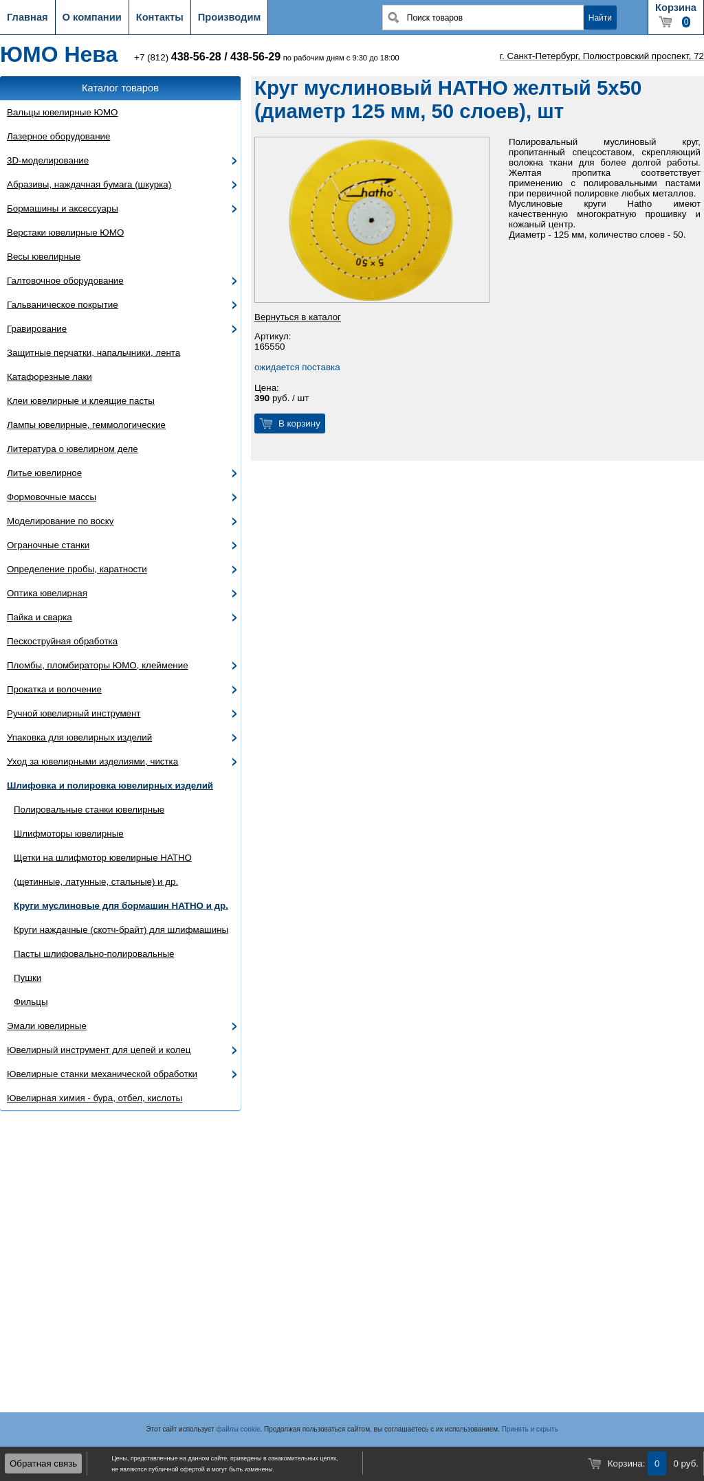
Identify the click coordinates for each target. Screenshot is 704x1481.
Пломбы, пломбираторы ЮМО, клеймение (97, 665)
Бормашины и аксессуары (62, 208)
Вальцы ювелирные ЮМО (62, 112)
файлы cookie (238, 1429)
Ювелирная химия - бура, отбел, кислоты (94, 1098)
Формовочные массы (51, 497)
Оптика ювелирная (47, 593)
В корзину (299, 423)
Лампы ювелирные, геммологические (86, 425)
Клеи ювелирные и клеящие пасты (81, 401)
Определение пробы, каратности (77, 569)
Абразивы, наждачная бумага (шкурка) (89, 184)
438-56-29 (255, 57)
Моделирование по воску (60, 521)
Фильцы (31, 1002)
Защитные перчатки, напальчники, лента (93, 353)
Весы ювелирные (43, 256)
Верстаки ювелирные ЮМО (65, 232)
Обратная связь (43, 1463)
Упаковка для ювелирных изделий (79, 737)
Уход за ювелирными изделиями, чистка (92, 761)
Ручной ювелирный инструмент (73, 713)
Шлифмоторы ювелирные (69, 833)
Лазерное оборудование (58, 136)
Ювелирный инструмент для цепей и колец (98, 1050)
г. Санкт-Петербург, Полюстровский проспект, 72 (602, 56)
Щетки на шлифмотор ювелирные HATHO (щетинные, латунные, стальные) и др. (103, 869)
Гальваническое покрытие (62, 304)
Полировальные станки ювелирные (89, 809)
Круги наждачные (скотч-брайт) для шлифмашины (121, 930)
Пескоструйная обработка (62, 641)
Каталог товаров (120, 87)
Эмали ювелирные (47, 1026)
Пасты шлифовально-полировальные (94, 954)
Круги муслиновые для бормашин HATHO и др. (121, 906)
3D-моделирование (48, 160)
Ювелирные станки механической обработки (102, 1074)
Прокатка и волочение (54, 689)
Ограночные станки (48, 545)
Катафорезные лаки (49, 377)
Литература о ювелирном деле (72, 449)
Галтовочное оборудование (65, 280)
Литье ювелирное (44, 473)
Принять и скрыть (530, 1429)
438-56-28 (196, 57)
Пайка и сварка (39, 617)
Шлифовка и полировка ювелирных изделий (110, 785)
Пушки (27, 978)
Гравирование (37, 329)
